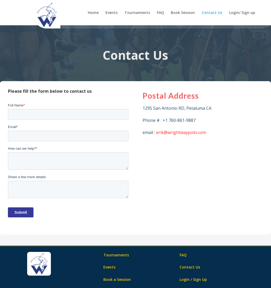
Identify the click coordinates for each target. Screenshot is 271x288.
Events (111, 13)
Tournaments (137, 13)
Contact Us (212, 13)
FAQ (160, 13)
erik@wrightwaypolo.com (181, 134)
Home (93, 13)
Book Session (183, 13)
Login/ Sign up (242, 13)
